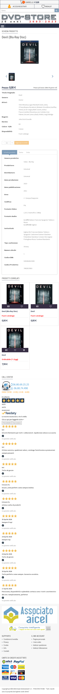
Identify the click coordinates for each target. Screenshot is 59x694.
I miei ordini (37, 642)
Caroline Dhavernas (30, 112)
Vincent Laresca (29, 114)
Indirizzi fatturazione (40, 648)
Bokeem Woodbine (43, 107)
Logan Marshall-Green (35, 105)
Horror (21, 100)
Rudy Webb (39, 114)
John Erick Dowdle (25, 119)
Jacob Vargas (27, 110)
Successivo (17, 423)
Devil (33, 311)
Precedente (7, 423)
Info (5, 648)
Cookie (6, 645)
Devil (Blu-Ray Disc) (9, 311)
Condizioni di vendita (11, 639)
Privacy (6, 642)
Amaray (26, 246)
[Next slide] (52, 77)
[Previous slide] (6, 77)
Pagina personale (39, 639)
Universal (27, 169)
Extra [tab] (28, 152)
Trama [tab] (21, 152)
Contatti (6, 651)
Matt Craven (37, 110)
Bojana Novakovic (30, 107)
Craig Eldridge (48, 114)
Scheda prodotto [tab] (9, 152)
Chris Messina (23, 105)
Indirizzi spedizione (39, 645)
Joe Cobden (41, 112)
